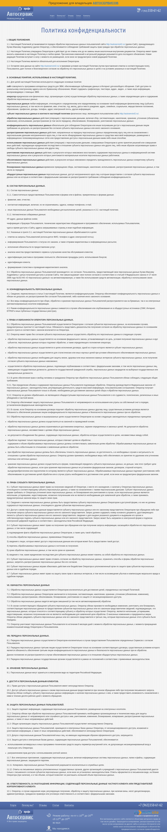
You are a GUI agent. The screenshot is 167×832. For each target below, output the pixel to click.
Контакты (86, 16)
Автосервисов (105, 3)
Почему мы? (61, 16)
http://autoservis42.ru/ (115, 44)
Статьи (78, 16)
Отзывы (71, 16)
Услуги (52, 16)
